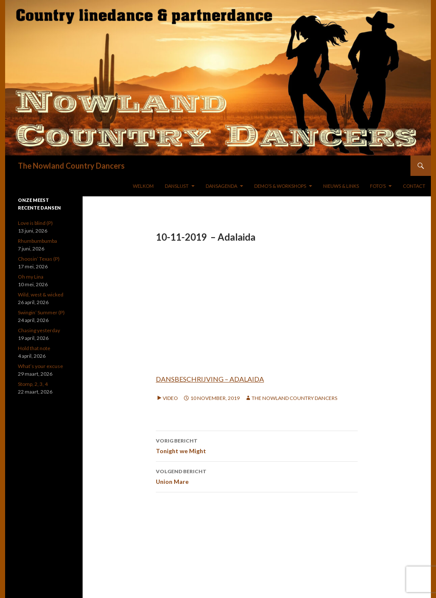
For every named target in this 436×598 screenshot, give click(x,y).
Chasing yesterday (39, 330)
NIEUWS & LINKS (341, 186)
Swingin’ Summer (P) (41, 312)
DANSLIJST (177, 186)
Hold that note (34, 348)
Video (170, 398)
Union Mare (257, 475)
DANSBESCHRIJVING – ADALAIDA (210, 379)
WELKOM (143, 186)
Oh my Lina (30, 276)
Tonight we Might (257, 445)
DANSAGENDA (221, 186)
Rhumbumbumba (37, 241)
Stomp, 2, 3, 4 (33, 384)
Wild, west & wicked (40, 294)
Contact (414, 186)
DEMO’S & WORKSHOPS (280, 186)
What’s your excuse (40, 366)
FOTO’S (378, 186)
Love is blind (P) (35, 223)
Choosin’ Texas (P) (39, 259)
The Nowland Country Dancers (71, 165)
